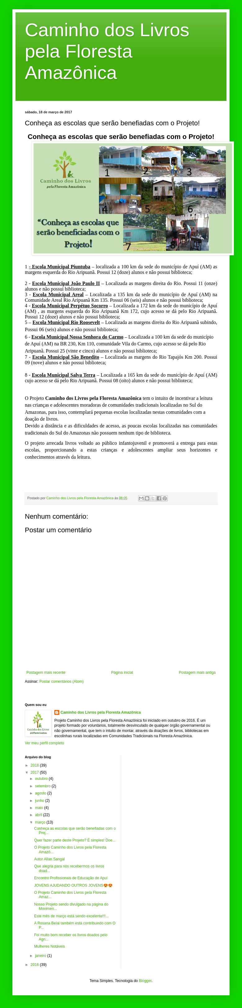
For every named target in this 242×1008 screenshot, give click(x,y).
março (41, 822)
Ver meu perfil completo (44, 743)
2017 (35, 772)
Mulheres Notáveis (49, 946)
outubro (42, 779)
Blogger (145, 981)
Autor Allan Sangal (49, 859)
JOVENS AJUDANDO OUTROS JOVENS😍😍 (73, 885)
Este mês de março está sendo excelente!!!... (71, 916)
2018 (35, 765)
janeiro (41, 956)
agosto (41, 793)
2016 (35, 965)
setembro (43, 786)
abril (39, 815)
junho (40, 800)
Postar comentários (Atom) (61, 681)
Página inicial (122, 672)
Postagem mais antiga (197, 672)
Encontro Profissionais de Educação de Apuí (71, 878)
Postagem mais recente (45, 672)
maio (39, 808)
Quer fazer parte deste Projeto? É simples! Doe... (74, 840)
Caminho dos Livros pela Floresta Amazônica (107, 51)
